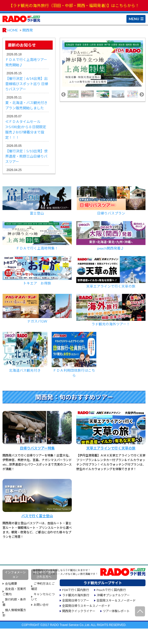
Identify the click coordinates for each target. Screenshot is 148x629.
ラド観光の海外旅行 (75, 596)
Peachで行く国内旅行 (111, 590)
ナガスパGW (37, 309)
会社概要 (11, 584)
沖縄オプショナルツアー (113, 596)
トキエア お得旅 (37, 271)
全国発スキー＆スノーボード (116, 601)
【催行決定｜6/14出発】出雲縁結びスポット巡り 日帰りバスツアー (26, 83)
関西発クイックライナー (78, 611)
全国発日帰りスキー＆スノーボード (86, 606)
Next (141, 94)
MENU (134, 18)
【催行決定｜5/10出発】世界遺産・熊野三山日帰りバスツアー (26, 156)
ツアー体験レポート (116, 611)
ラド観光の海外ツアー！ (110, 310)
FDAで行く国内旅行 (75, 590)
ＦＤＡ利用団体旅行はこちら (74, 355)
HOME (13, 30)
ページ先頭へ (140, 611)
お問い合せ (41, 605)
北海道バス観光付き (25, 352)
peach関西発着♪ (110, 236)
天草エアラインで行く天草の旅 (110, 272)
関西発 (27, 30)
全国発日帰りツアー (75, 601)
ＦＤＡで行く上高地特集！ (37, 236)
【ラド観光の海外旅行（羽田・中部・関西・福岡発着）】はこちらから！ (74, 5)
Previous (63, 94)
